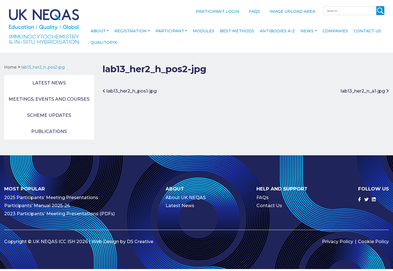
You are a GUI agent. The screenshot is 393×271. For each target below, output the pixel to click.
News (307, 32)
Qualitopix (104, 44)
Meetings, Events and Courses (49, 101)
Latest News (49, 85)
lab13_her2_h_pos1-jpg (130, 93)
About (98, 32)
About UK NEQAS (186, 199)
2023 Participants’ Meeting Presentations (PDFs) (59, 215)
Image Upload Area (292, 11)
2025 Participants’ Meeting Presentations (51, 199)
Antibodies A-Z (277, 32)
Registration (130, 32)
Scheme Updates (49, 117)
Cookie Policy (373, 243)
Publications (49, 133)
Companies (335, 32)
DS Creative (140, 243)
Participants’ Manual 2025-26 (37, 207)
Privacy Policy (337, 243)
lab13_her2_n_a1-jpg (365, 93)
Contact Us (367, 32)
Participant (170, 32)
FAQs (254, 11)
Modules (203, 32)
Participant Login (217, 11)
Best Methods (237, 32)
